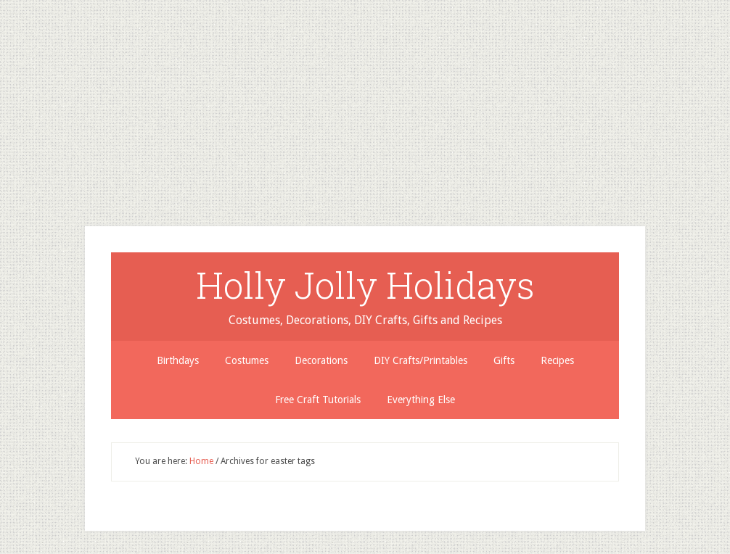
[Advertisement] (365, 101)
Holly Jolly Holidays (365, 285)
